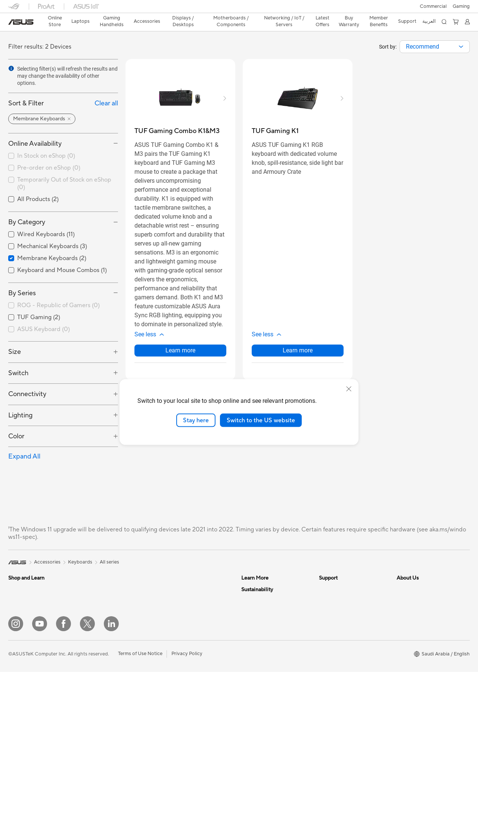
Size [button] (14, 352)
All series (109, 562)
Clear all (106, 103)
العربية (429, 21)
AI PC (247, 612)
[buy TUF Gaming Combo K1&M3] (177, 131)
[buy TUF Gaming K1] (275, 131)
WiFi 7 (169, 668)
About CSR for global (420, 623)
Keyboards (20, 703)
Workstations (100, 724)
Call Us (327, 634)
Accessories (21, 657)
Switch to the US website (261, 420)
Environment (255, 668)
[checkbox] (63, 305)
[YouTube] (39, 775)
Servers (170, 730)
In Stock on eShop (46, 156)
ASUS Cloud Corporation (425, 657)
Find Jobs (407, 668)
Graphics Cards (179, 589)
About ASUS (411, 589)
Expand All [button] (24, 456)
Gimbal (93, 634)
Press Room (410, 634)
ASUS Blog (253, 589)
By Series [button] (22, 293)
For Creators (22, 623)
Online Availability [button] (35, 143)
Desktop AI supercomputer (192, 741)
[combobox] (435, 46)
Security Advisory (338, 645)
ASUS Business (257, 601)
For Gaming (21, 646)
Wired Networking (182, 719)
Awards (405, 612)
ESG (246, 657)
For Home (19, 601)
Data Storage (177, 645)
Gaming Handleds (27, 680)
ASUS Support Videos (343, 657)
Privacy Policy (186, 806)
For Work (18, 612)
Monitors (96, 657)
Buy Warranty (349, 21)
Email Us (328, 623)
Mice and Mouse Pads (32, 714)
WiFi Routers (176, 691)
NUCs (92, 702)
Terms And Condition (342, 589)
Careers (405, 679)
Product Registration (342, 612)
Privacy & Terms (336, 601)
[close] (349, 389)
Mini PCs (95, 713)
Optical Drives (178, 634)
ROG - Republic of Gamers (58, 305)
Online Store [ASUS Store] (55, 21)
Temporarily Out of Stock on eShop (64, 183)
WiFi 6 (169, 679)
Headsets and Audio (30, 725)
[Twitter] (87, 775)
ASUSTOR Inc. (413, 645)
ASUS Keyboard (43, 329)
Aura (246, 634)
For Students (22, 635)
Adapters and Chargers (111, 612)
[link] (21, 22)
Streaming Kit (23, 736)
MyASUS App (334, 668)
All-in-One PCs (102, 679)
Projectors (97, 668)
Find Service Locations (344, 690)
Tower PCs (97, 691)
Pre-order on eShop (48, 168)
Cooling (171, 601)
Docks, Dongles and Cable (115, 623)
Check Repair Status (341, 679)
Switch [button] (18, 373)
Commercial (433, 6)
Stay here (196, 420)
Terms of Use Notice (140, 806)
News (403, 601)
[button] (461, 6)
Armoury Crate (257, 623)
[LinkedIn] (111, 775)
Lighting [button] (20, 415)
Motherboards (102, 747)
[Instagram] (15, 775)
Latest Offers (322, 21)
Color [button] (16, 436)
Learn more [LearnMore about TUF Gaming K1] (298, 350)
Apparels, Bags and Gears (114, 589)
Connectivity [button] (27, 394)
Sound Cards (176, 623)
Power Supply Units (184, 612)
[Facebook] (63, 775)
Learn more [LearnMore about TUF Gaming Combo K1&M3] (180, 350)
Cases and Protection (109, 601)
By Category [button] (26, 222)
